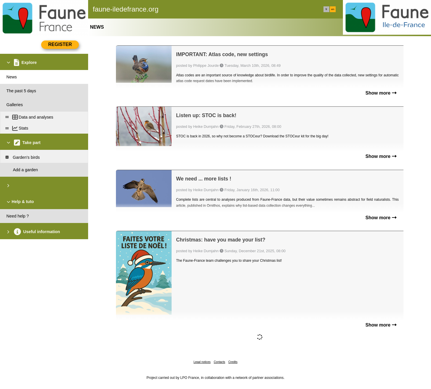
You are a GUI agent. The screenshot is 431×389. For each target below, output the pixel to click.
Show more (381, 93)
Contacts (219, 362)
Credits (233, 362)
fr (326, 9)
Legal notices (202, 362)
